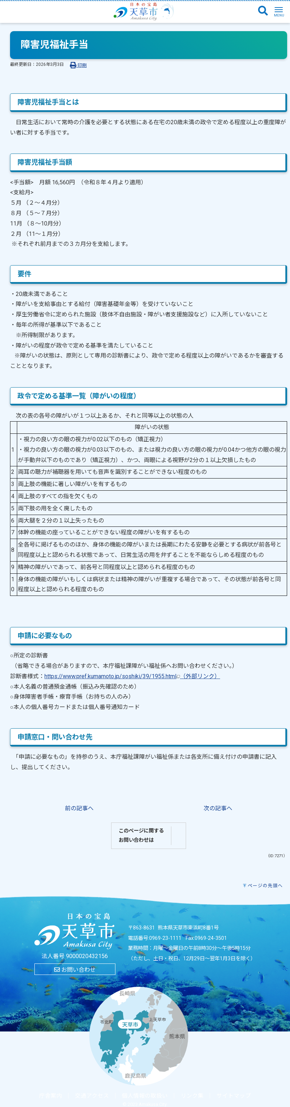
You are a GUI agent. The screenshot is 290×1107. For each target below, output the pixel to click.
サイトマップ (234, 1096)
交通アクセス (92, 1096)
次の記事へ (218, 808)
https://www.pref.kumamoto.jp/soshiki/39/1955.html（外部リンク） (132, 676)
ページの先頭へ (265, 885)
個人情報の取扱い (145, 1096)
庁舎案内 (50, 1096)
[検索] (263, 11)
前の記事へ (79, 808)
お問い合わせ (75, 969)
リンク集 (192, 1096)
